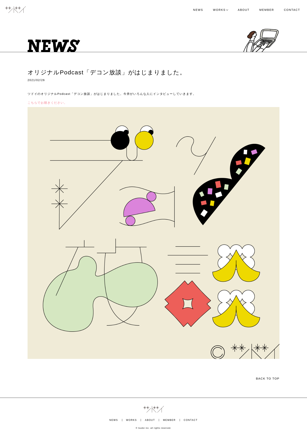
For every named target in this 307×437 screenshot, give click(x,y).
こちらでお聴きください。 (47, 102)
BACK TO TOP (267, 378)
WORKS (219, 9)
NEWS (198, 9)
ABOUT (243, 9)
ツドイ (15, 9)
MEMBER (266, 9)
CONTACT (292, 9)
